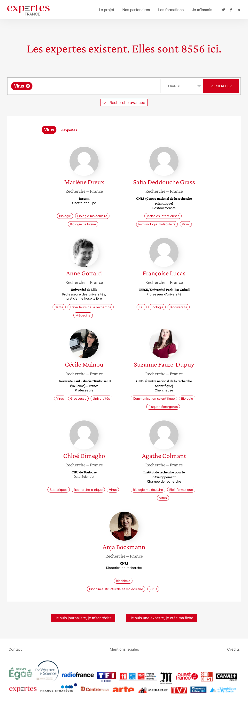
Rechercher (221, 86)
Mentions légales (124, 649)
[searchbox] (83, 86)
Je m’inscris (202, 9)
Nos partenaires (136, 9)
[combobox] (85, 86)
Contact (15, 649)
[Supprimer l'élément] (28, 86)
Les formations (171, 9)
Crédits (233, 649)
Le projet (106, 9)
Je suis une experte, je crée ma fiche (161, 618)
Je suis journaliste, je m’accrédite (83, 618)
